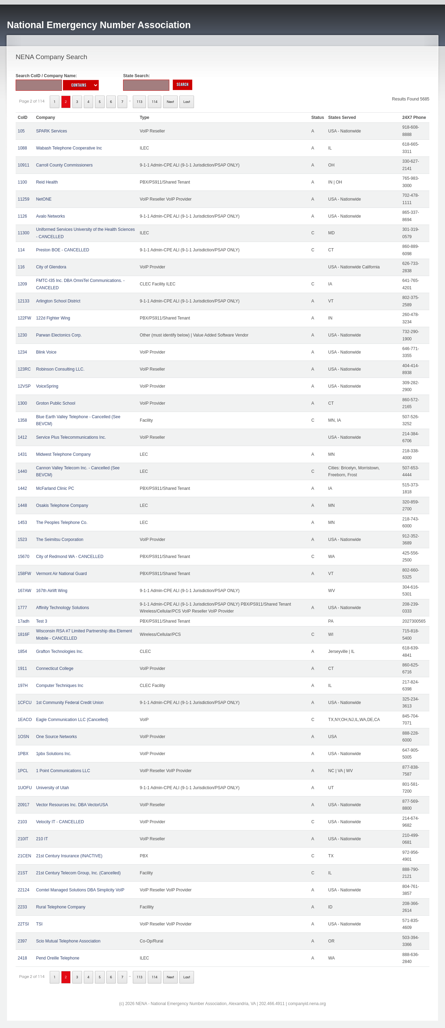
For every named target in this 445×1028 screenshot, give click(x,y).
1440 (22, 471)
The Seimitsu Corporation (59, 539)
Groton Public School (55, 403)
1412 (22, 437)
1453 (22, 522)
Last (186, 102)
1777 (22, 607)
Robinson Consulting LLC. (60, 369)
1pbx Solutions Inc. (53, 753)
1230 (22, 335)
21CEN (24, 855)
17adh (23, 621)
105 (21, 131)
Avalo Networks (50, 216)
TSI (39, 924)
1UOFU (25, 787)
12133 (23, 301)
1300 (22, 403)
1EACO (25, 719)
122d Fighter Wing (53, 318)
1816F (24, 634)
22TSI (23, 924)
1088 (22, 148)
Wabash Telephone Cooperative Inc (69, 148)
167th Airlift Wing (51, 590)
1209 (22, 284)
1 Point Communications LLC (63, 770)
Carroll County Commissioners (64, 165)
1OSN (23, 736)
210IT (23, 838)
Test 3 (41, 621)
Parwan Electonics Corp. (59, 335)
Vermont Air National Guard (61, 573)
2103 (22, 821)
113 (140, 102)
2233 (22, 907)
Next (170, 102)
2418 (22, 958)
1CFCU (25, 702)
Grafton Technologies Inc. (59, 651)
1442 (22, 488)
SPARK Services (51, 131)
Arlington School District (58, 301)
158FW (24, 573)
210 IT (42, 838)
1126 (22, 216)
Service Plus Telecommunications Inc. (71, 437)
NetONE (44, 199)
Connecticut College (54, 668)
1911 (22, 668)
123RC (24, 369)
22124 (23, 890)
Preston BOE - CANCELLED (62, 250)
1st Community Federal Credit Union (70, 702)
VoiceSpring (47, 386)
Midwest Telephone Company (63, 454)
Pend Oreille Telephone (58, 958)
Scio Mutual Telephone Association (68, 941)
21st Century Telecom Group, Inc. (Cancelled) (78, 873)
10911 (23, 165)
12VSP (24, 386)
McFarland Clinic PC (55, 488)
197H (23, 685)
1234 (22, 352)
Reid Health (47, 182)
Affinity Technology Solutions (62, 607)
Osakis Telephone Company (62, 505)
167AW (24, 590)
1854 (22, 651)
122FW (24, 318)
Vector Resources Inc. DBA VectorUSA (72, 804)
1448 (22, 505)
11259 (23, 199)
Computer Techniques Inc (59, 685)
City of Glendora (51, 267)
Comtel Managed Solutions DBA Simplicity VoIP (80, 890)
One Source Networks (56, 736)
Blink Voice (46, 352)
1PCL (23, 770)
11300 (23, 232)
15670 (23, 556)
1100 (22, 182)
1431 (22, 454)
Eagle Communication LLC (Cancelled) (72, 719)
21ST (23, 873)
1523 (22, 539)
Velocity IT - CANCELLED (60, 821)
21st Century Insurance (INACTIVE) (69, 855)
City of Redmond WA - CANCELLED (70, 556)
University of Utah (52, 787)
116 (21, 267)
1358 (22, 420)
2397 (22, 941)
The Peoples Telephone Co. (62, 522)
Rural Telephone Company (61, 907)
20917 (23, 804)
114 (154, 102)
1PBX (23, 753)
